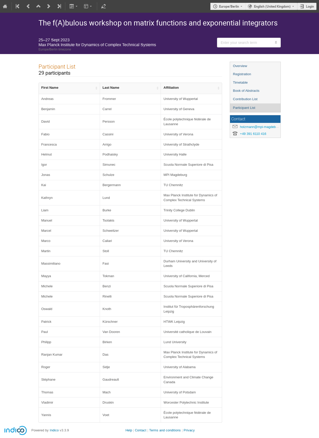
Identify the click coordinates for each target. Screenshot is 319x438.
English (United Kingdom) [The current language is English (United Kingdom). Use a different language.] (272, 6)
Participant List (244, 108)
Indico (54, 430)
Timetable (240, 82)
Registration (242, 74)
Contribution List (245, 99)
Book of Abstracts (246, 91)
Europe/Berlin (229, 6)
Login (310, 6)
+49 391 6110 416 (253, 134)
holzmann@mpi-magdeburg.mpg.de (266, 127)
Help (128, 430)
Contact (140, 430)
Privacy (189, 430)
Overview (240, 66)
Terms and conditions (165, 430)
